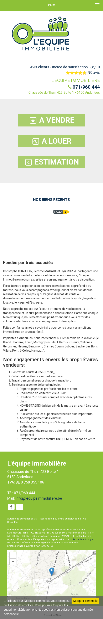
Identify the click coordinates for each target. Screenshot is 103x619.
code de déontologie (81, 539)
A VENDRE (51, 120)
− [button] (13, 562)
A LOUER (51, 141)
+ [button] (13, 555)
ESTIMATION (51, 162)
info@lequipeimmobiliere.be (39, 498)
